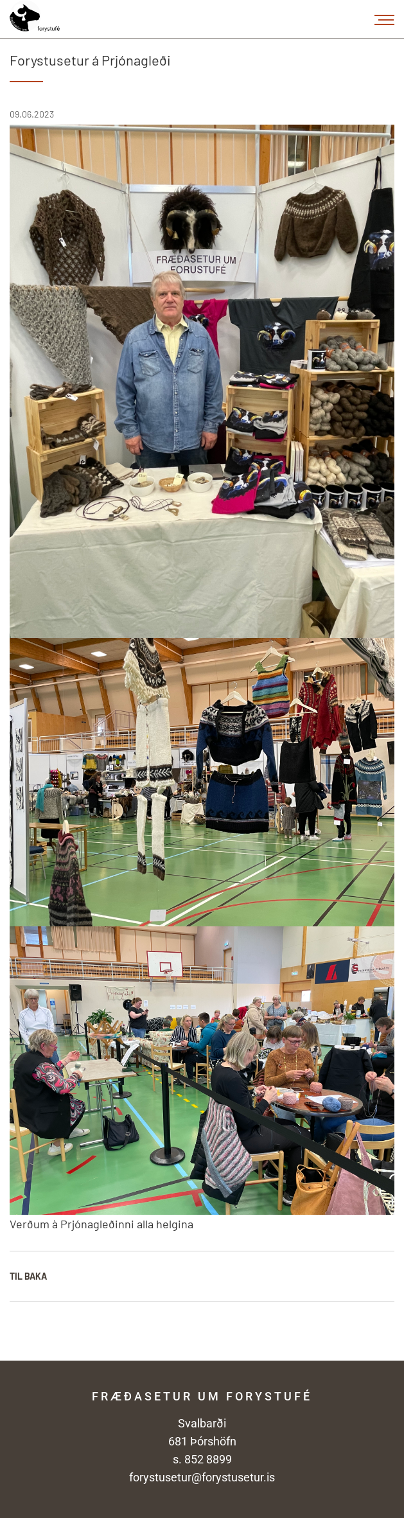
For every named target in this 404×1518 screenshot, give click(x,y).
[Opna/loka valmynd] (384, 19)
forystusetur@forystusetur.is (202, 1477)
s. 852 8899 (202, 1459)
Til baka (28, 1276)
